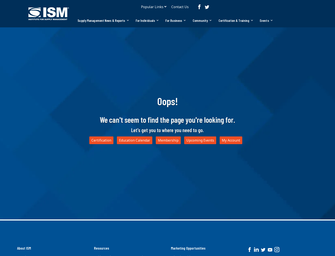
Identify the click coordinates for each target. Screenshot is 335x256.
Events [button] (266, 20)
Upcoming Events (200, 140)
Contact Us (180, 6)
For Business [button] (175, 20)
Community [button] (202, 20)
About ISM (24, 248)
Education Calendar (134, 140)
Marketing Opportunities (188, 248)
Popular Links (152, 6)
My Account (231, 140)
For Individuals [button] (147, 20)
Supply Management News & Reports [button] (103, 20)
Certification (101, 140)
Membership (168, 140)
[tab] (103, 20)
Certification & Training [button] (236, 20)
